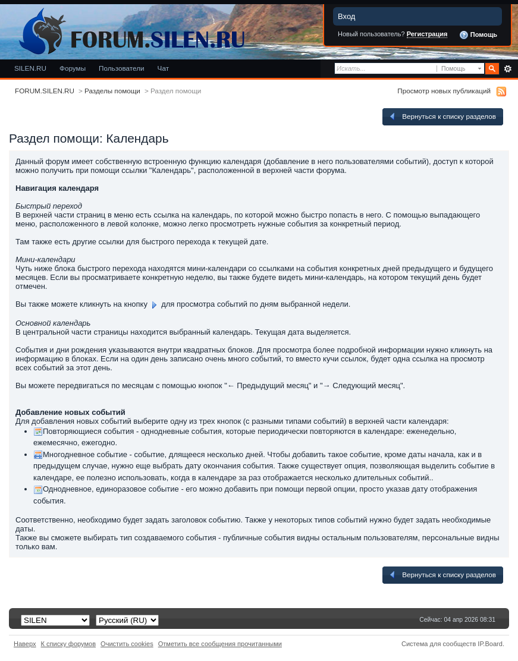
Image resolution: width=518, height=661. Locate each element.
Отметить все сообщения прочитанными (220, 643)
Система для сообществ (438, 643)
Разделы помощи (112, 91)
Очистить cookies (127, 643)
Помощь (478, 35)
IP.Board (490, 643)
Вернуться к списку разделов (442, 116)
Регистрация (427, 33)
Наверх (25, 643)
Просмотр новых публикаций (444, 91)
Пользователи (122, 68)
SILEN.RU (30, 68)
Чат (163, 68)
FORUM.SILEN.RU (44, 91)
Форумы (72, 68)
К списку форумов (68, 643)
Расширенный (507, 69)
